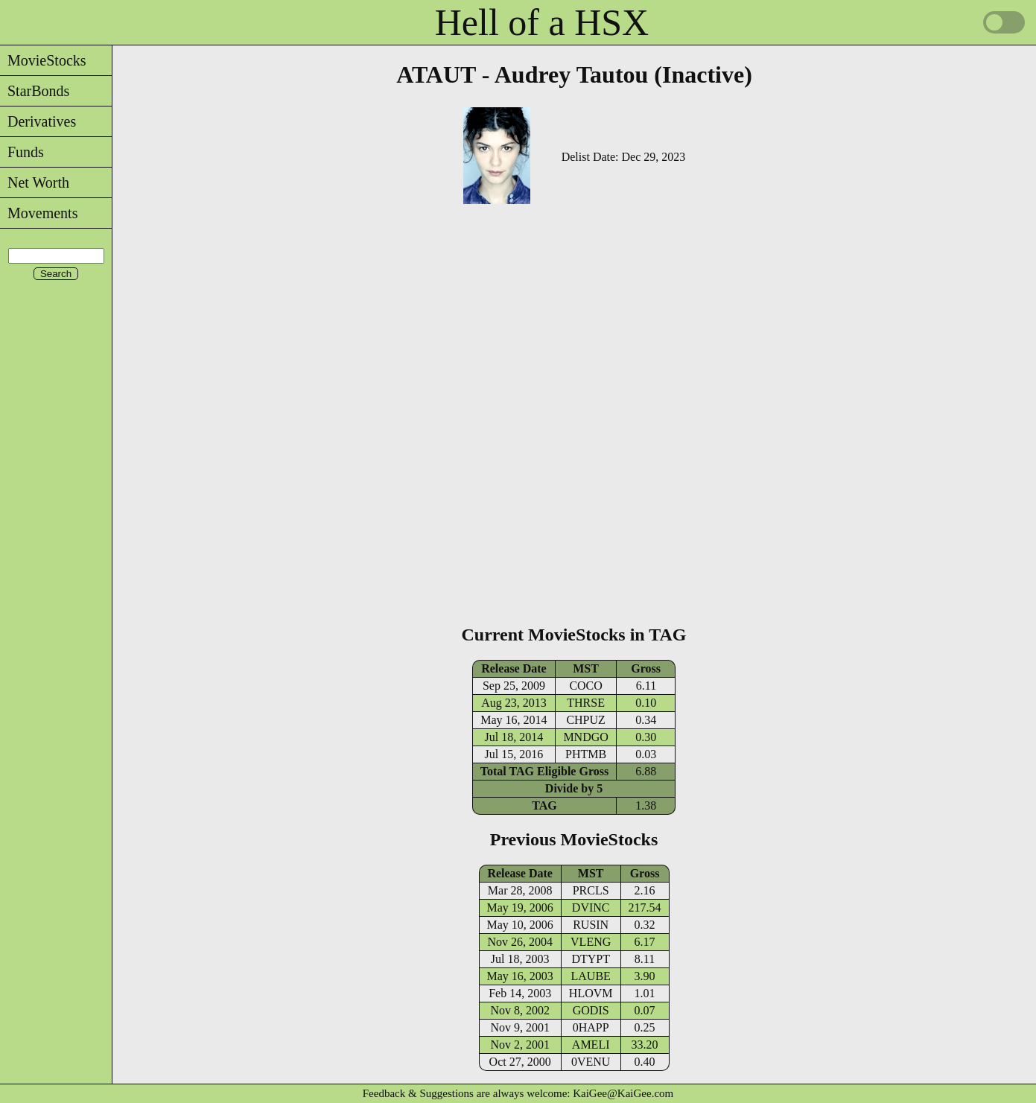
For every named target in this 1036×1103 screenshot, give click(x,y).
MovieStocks (43, 60)
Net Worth (34, 182)
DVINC (591, 907)
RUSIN (590, 924)
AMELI (591, 1044)
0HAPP (591, 1027)
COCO (585, 685)
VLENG (591, 941)
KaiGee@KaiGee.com (623, 1093)
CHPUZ (585, 719)
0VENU (590, 1061)
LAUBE (591, 976)
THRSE (586, 702)
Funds (22, 152)
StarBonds (34, 91)
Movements (38, 213)
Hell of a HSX (542, 22)
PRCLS (591, 890)
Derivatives (38, 121)
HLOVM (591, 993)
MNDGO (585, 737)
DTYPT (590, 959)
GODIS (591, 1010)
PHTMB (585, 754)
